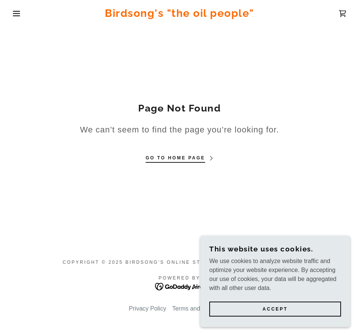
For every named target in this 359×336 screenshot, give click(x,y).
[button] (18, 13)
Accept (274, 309)
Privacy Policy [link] (147, 308)
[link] (179, 15)
